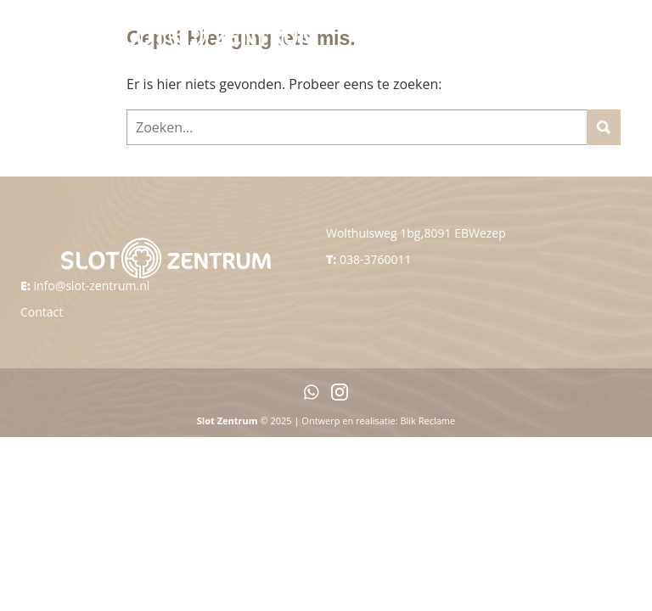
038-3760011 (376, 259)
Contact (41, 312)
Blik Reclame (427, 420)
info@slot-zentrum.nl (91, 285)
